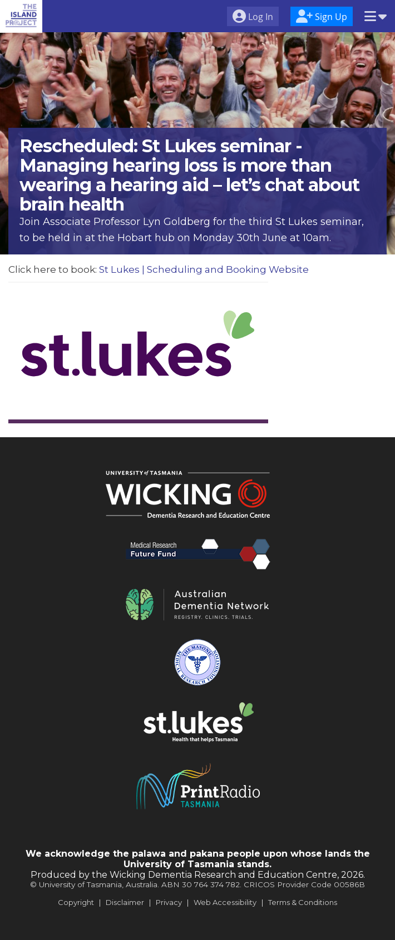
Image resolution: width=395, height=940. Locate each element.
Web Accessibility (225, 902)
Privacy (169, 902)
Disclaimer (125, 902)
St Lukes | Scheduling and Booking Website (204, 269)
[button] (375, 17)
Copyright (76, 902)
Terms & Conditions (302, 902)
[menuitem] (253, 17)
